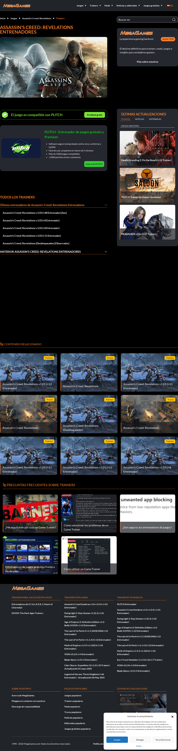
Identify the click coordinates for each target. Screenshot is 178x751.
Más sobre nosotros (147, 61)
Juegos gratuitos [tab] (130, 126)
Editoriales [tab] (155, 119)
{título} (138, 746)
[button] (172, 716)
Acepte (117, 740)
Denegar (140, 740)
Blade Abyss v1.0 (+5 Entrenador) (80, 659)
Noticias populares (73, 717)
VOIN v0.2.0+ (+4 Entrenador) (79, 654)
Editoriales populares (74, 723)
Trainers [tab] (125, 119)
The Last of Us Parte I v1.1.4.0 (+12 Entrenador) (87, 639)
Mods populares (72, 706)
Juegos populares (72, 695)
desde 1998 (168, 39)
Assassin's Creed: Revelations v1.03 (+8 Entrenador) (31, 220)
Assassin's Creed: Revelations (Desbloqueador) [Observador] (36, 243)
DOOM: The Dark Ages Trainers (27, 613)
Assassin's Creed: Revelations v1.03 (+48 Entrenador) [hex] (35, 212)
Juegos (13, 18)
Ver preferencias (163, 740)
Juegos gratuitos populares (77, 728)
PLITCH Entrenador (127, 604)
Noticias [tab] (139, 119)
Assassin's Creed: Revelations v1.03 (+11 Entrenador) (32, 235)
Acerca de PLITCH (94, 164)
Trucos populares (72, 712)
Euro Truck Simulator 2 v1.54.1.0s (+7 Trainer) (139, 659)
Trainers (60, 18)
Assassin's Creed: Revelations (36, 18)
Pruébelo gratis (94, 114)
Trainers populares (73, 701)
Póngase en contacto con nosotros (28, 701)
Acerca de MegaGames (23, 695)
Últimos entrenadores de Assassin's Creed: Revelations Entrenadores (42, 205)
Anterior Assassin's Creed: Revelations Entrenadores (40, 251)
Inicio (2, 18)
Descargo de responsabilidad (26, 706)
